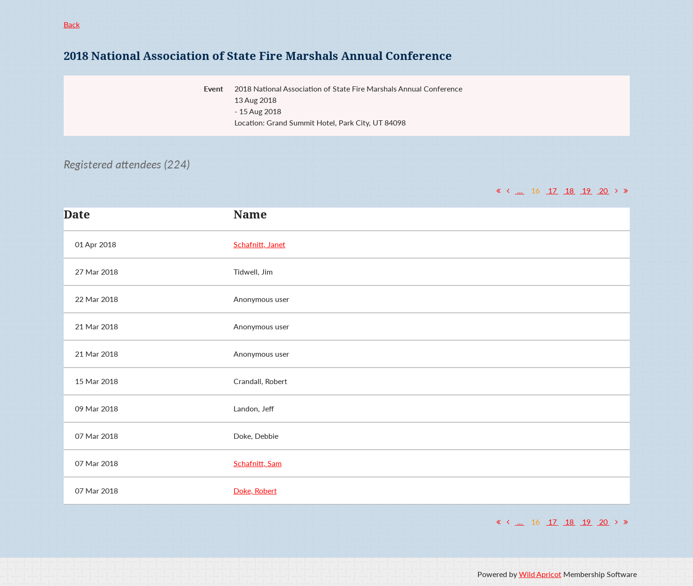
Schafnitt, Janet (259, 244)
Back (72, 24)
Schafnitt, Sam (258, 463)
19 (586, 190)
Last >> (626, 190)
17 (552, 190)
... (520, 190)
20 (603, 190)
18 (569, 190)
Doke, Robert (255, 490)
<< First (498, 190)
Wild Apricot (540, 573)
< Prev (508, 190)
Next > (616, 190)
